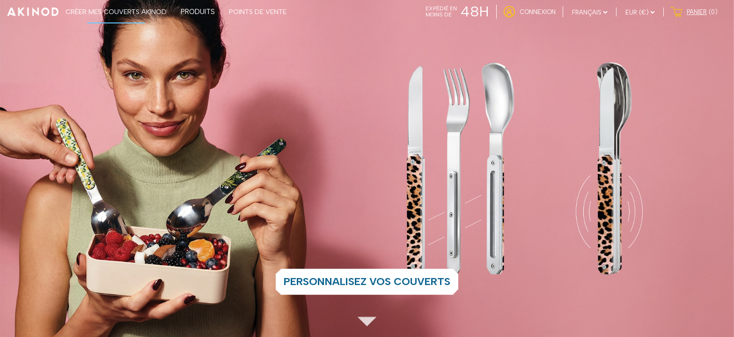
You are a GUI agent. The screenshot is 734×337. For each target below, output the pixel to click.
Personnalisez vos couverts (367, 281)
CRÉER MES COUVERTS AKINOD (116, 11)
